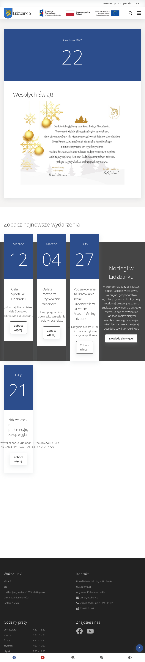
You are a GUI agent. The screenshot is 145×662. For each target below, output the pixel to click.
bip (137, 3)
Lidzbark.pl (17, 13)
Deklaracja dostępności (117, 3)
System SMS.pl (11, 603)
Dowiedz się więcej (121, 338)
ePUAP (7, 581)
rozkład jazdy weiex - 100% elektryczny (24, 592)
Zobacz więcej (18, 328)
